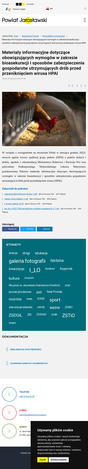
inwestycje (16, 269)
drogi (26, 253)
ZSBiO (68, 307)
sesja (29, 298)
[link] (49, 8)
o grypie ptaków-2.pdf (14, 204)
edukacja (41, 253)
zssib (54, 314)
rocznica (15, 299)
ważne (55, 307)
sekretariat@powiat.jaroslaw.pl (32, 415)
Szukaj (85, 8)
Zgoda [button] (43, 460)
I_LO (34, 270)
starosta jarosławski (20, 307)
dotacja (13, 253)
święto (12, 322)
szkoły (41, 307)
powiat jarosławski (20, 292)
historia (57, 260)
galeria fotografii (27, 261)
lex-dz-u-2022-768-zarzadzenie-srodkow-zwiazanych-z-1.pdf (31, 209)
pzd (39, 292)
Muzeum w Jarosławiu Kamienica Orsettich (34, 285)
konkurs (50, 268)
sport (54, 300)
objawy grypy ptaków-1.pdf (16, 199)
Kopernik (66, 269)
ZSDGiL (15, 315)
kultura (14, 278)
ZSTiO (68, 315)
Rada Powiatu (54, 291)
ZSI (29, 314)
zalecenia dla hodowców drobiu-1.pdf (20, 194)
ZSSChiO (41, 314)
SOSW (40, 298)
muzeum (29, 277)
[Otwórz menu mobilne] (85, 20)
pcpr (67, 285)
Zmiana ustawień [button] (59, 460)
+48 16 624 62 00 (26, 396)
